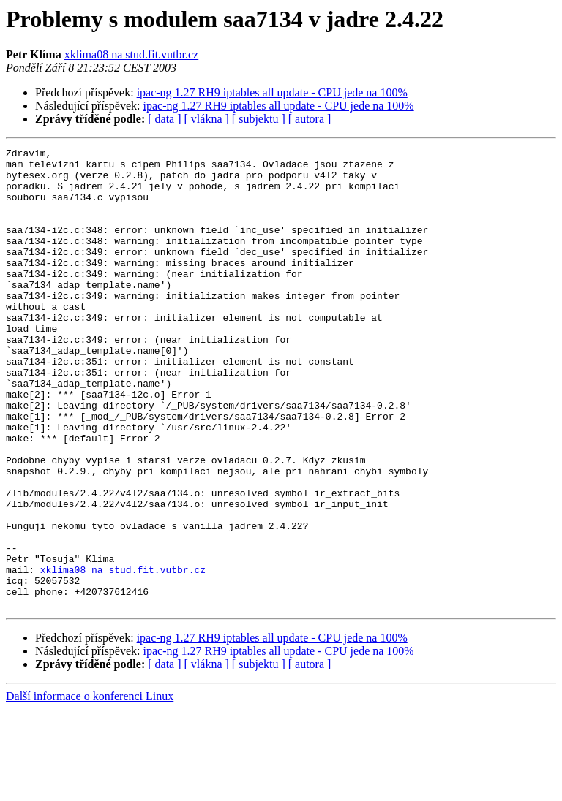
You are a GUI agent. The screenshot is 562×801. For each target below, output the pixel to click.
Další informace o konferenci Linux (89, 788)
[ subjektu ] (258, 119)
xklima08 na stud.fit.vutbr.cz (131, 54)
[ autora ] (309, 119)
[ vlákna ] (206, 119)
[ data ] (164, 119)
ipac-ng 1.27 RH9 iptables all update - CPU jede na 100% (272, 92)
